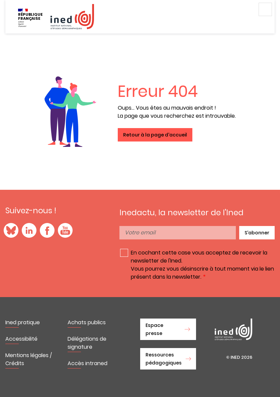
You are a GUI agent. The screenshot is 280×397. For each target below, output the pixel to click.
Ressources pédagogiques (164, 358)
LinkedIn (29, 230)
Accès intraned (87, 363)
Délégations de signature (87, 343)
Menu (265, 9)
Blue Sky (11, 230)
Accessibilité (21, 339)
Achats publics (87, 322)
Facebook (47, 230)
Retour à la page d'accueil (155, 134)
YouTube (65, 230)
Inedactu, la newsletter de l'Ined (181, 212)
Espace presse (154, 329)
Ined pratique (22, 322)
